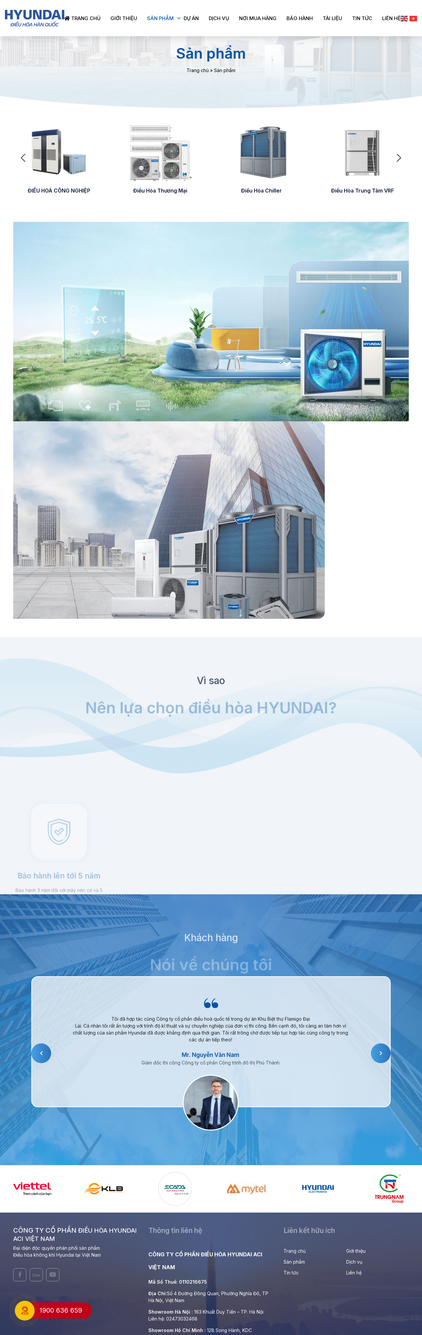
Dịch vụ (219, 18)
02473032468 (181, 1319)
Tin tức (362, 18)
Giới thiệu (123, 18)
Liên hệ (391, 18)
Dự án (191, 18)
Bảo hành (299, 18)
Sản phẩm (160, 18)
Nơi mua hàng (258, 18)
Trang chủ (82, 18)
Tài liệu (332, 18)
